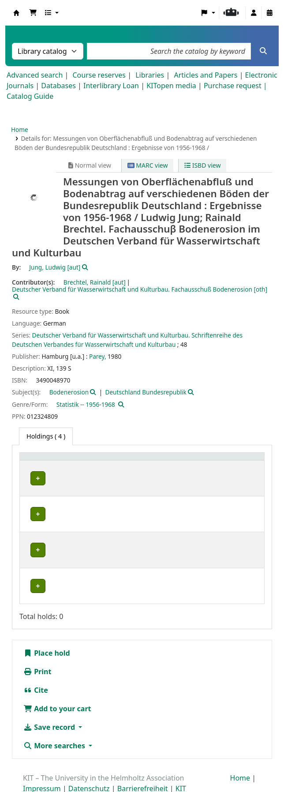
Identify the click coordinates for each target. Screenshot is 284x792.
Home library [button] (43, 461)
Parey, (97, 356)
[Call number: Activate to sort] (193, 460)
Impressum (42, 767)
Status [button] (238, 461)
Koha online (16, 13)
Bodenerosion (69, 392)
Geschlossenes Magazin (120, 564)
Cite (35, 668)
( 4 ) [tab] (45, 436)
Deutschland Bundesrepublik (145, 392)
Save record (50, 705)
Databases (58, 85)
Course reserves (99, 75)
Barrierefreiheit (142, 767)
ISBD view (202, 165)
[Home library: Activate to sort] (51, 460)
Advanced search (35, 75)
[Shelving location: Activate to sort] (123, 460)
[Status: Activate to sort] (244, 460)
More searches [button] (55, 724)
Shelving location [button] (114, 461)
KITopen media (171, 85)
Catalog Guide (30, 96)
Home (19, 129)
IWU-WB (39, 507)
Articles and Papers (205, 75)
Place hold (46, 631)
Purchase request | (235, 85)
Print (37, 650)
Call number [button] (186, 461)
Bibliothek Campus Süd (42, 569)
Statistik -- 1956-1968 (85, 404)
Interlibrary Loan (111, 85)
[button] (33, 12)
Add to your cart (57, 687)
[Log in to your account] (253, 12)
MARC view (147, 165)
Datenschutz (89, 767)
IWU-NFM (41, 478)
